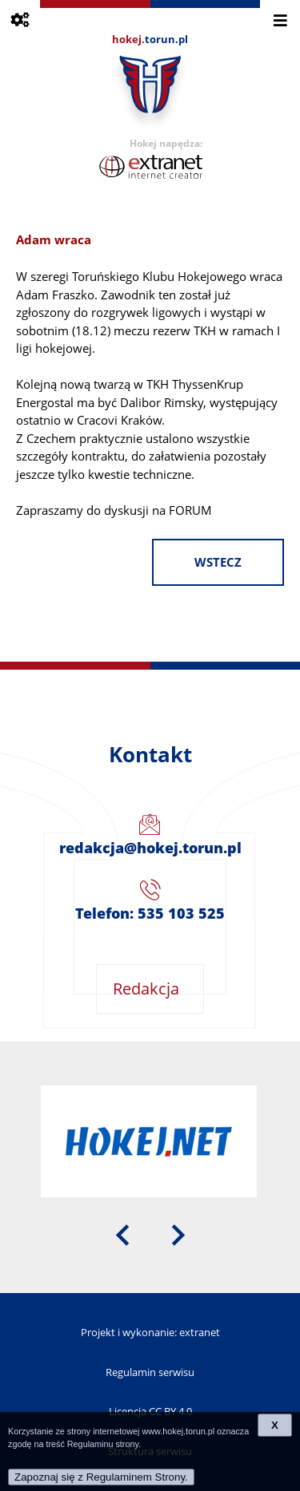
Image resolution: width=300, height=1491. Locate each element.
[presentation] (122, 1233)
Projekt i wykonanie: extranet (150, 1332)
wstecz (218, 562)
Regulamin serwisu (150, 1372)
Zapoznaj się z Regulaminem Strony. (101, 1477)
